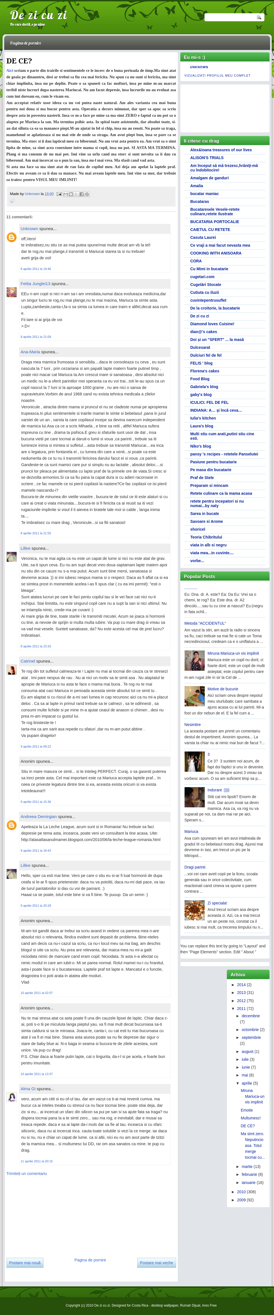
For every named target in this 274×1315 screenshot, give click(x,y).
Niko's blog (200, 446)
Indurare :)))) (218, 790)
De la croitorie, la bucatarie (215, 308)
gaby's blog (201, 394)
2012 (241, 1000)
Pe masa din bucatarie (210, 470)
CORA (196, 261)
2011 (241, 1008)
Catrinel (28, 661)
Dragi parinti (195, 867)
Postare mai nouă (25, 1263)
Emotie (247, 1110)
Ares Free (209, 1305)
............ (191, 587)
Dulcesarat (200, 347)
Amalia (196, 186)
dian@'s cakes (203, 331)
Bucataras (199, 201)
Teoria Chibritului (206, 537)
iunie (246, 1067)
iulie (245, 1059)
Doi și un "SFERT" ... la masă (217, 339)
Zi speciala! (217, 903)
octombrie (250, 1029)
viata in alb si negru (208, 545)
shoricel (197, 529)
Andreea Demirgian (39, 816)
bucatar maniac (204, 193)
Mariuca (191, 831)
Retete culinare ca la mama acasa (221, 493)
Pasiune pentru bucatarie (213, 462)
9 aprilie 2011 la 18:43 (36, 850)
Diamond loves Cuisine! (212, 324)
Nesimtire (193, 724)
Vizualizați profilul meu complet (218, 75)
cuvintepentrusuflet (208, 300)
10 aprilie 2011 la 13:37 (37, 1074)
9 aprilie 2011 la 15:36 (36, 801)
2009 (241, 1200)
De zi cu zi (39, 14)
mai (245, 1075)
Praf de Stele (202, 477)
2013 (241, 992)
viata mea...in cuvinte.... (212, 553)
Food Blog (200, 379)
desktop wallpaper (164, 1305)
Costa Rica (140, 1305)
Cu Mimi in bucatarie (209, 269)
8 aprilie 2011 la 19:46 (36, 269)
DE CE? (248, 1126)
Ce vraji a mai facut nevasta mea (220, 245)
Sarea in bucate (204, 513)
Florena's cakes (204, 371)
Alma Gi (28, 1088)
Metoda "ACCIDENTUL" (205, 623)
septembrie (251, 1037)
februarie (249, 1174)
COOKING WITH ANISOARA (216, 253)
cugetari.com (202, 276)
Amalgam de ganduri (209, 178)
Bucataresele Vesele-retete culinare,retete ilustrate (215, 211)
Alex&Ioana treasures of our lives (221, 150)
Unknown (33, 194)
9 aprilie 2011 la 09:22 (36, 746)
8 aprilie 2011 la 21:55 (36, 533)
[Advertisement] (48, 1215)
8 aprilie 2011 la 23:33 (36, 646)
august (248, 1051)
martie (247, 1166)
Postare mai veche (156, 1263)
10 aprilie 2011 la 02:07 (37, 993)
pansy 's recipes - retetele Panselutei (224, 454)
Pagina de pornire (25, 43)
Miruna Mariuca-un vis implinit (233, 653)
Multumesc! (251, 1118)
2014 (241, 984)
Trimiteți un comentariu (26, 1173)
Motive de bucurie (223, 689)
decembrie (251, 1016)
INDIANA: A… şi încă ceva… (216, 410)
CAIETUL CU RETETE (210, 229)
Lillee (26, 548)
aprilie (247, 1083)
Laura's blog (201, 426)
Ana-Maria (30, 351)
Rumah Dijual (190, 1305)
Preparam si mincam (209, 485)
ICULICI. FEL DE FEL (209, 402)
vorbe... (197, 560)
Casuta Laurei (203, 237)
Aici (9, 70)
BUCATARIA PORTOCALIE (214, 221)
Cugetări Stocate (205, 284)
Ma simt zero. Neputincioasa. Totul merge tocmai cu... (253, 1145)
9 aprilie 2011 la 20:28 (36, 905)
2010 (241, 1192)
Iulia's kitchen (203, 418)
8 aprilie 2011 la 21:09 (36, 336)
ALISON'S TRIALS (207, 157)
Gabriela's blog (204, 386)
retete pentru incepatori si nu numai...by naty (217, 503)
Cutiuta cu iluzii (204, 292)
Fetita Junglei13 (35, 283)
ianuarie (248, 1182)
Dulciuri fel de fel (206, 355)
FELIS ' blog (201, 363)
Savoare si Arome (206, 521)
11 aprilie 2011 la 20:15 (37, 1161)
